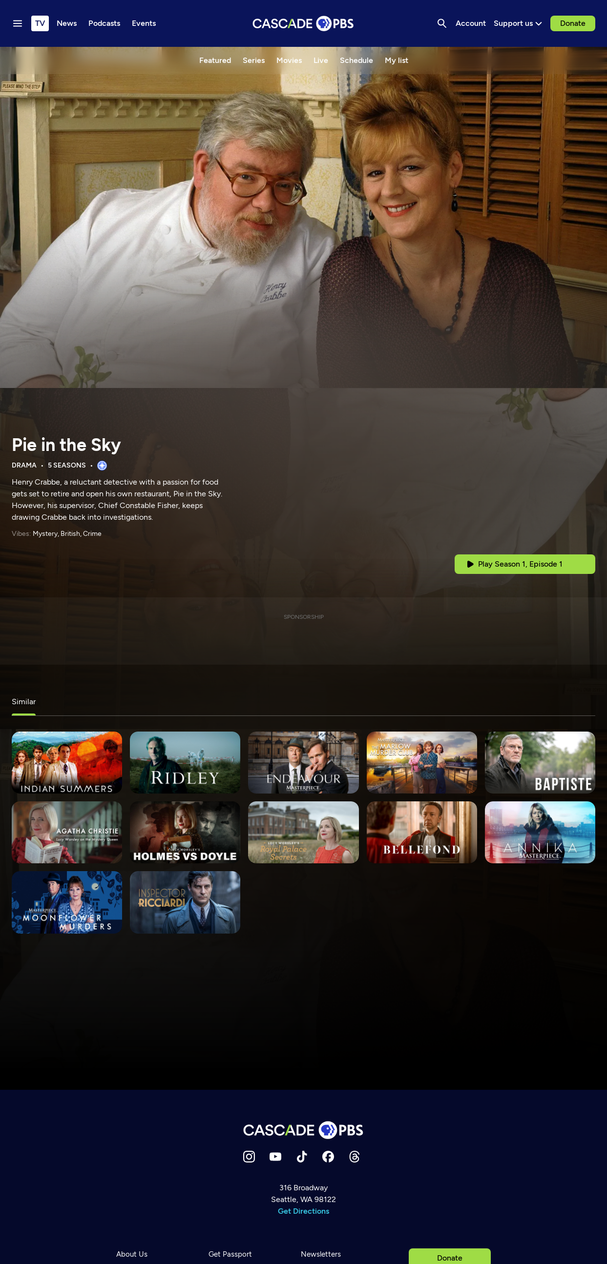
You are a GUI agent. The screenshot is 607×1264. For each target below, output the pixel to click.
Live (321, 60)
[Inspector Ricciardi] (185, 902)
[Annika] (540, 832)
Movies (289, 60)
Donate (573, 23)
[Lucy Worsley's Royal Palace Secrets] (303, 832)
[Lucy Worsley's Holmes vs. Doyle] (185, 832)
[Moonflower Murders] (67, 902)
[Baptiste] (540, 763)
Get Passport (230, 1254)
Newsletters (321, 1254)
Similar (24, 701)
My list (396, 60)
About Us (131, 1254)
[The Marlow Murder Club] (422, 763)
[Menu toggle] (17, 23)
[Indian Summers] (67, 763)
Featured (215, 60)
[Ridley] (185, 763)
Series (254, 60)
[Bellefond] (422, 832)
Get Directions (303, 1211)
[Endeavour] (303, 763)
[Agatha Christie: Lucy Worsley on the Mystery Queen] (67, 832)
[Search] (442, 23)
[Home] (303, 1130)
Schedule (356, 60)
